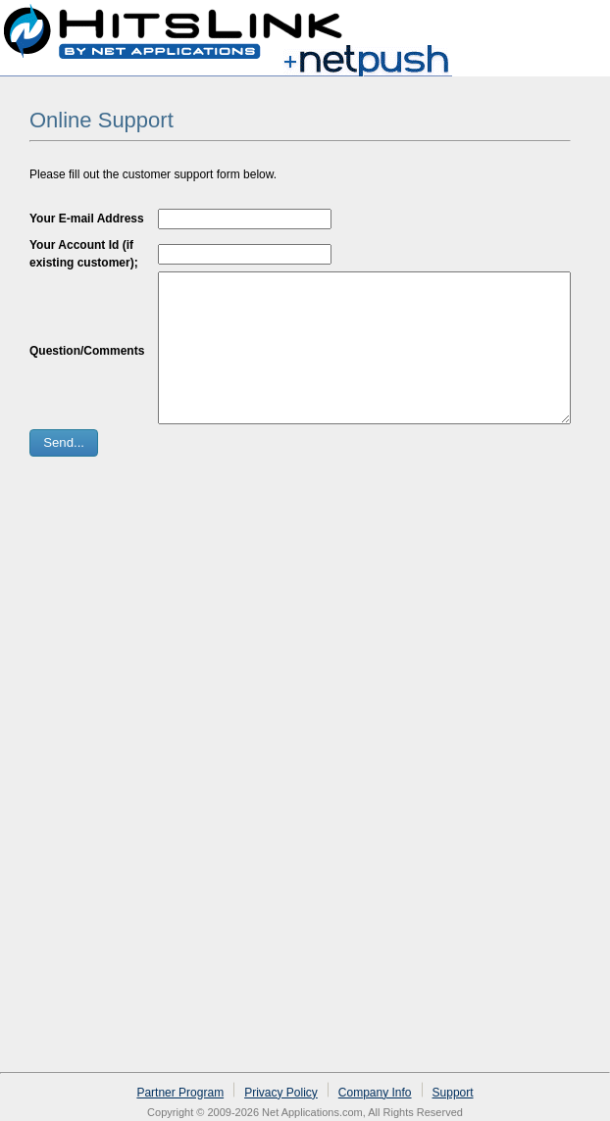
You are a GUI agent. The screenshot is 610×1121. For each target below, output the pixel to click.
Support (453, 1092)
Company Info (375, 1092)
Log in (572, 23)
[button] (63, 472)
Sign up (509, 23)
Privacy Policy (281, 1092)
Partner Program (180, 1092)
